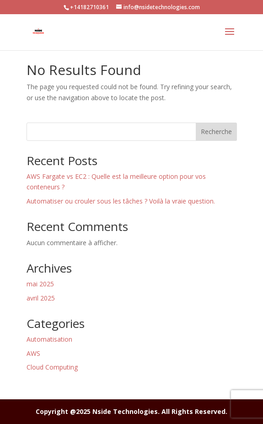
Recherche (216, 131)
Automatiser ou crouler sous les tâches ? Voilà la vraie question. (121, 201)
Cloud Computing (52, 367)
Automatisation (49, 339)
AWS (33, 353)
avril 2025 (41, 298)
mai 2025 (40, 283)
